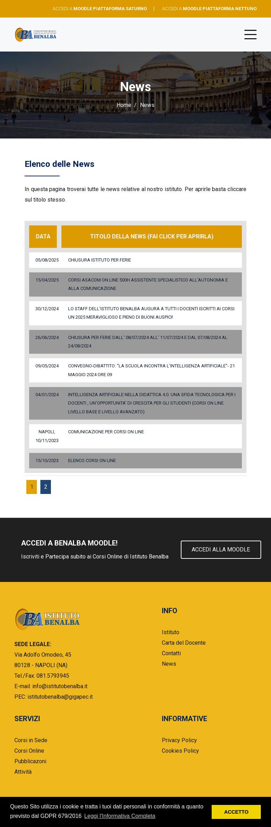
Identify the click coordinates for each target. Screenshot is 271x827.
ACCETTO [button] (236, 812)
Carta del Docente (184, 642)
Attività (23, 771)
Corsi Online (29, 750)
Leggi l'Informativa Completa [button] (119, 816)
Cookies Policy (180, 750)
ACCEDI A (100, 8)
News (169, 663)
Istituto (170, 632)
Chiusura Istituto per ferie (99, 260)
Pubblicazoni (30, 761)
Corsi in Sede (30, 740)
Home (124, 105)
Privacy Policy (179, 740)
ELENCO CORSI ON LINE (92, 460)
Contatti (171, 653)
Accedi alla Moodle (221, 549)
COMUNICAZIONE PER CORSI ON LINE (106, 431)
